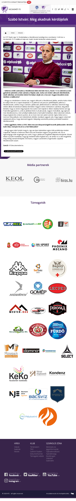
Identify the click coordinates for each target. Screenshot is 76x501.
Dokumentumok (36, 456)
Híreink (20, 33)
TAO (31, 452)
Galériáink (50, 463)
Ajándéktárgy (51, 456)
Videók (16, 450)
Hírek (12, 33)
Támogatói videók (37, 459)
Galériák (17, 452)
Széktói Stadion (36, 454)
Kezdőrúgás (50, 459)
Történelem (34, 450)
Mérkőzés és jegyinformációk (52, 451)
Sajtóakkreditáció (52, 454)
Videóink (49, 461)
